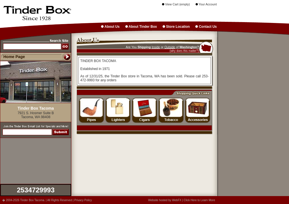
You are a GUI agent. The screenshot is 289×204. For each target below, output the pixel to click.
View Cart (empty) (176, 4)
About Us (110, 27)
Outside (170, 47)
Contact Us (206, 27)
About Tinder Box (141, 27)
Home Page (14, 56)
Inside (156, 47)
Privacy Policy (83, 200)
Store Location (176, 27)
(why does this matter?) (184, 50)
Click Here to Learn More (199, 200)
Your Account (206, 4)
